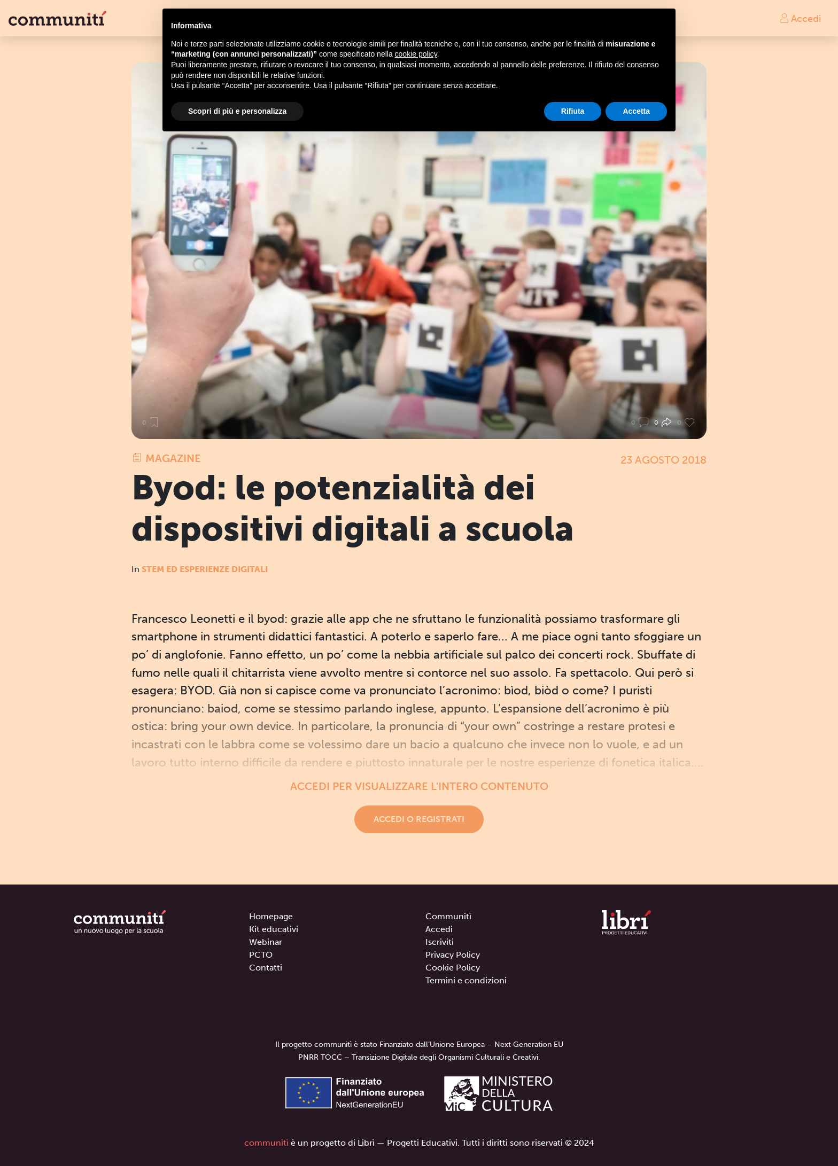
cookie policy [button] (416, 54)
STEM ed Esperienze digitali (205, 569)
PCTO (261, 955)
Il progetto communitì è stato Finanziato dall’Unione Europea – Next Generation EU (419, 1044)
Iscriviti (439, 942)
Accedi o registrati (419, 819)
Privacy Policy (452, 955)
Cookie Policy (452, 967)
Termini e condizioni (466, 980)
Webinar (265, 942)
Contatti (265, 967)
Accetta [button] (636, 111)
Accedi (800, 18)
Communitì (448, 916)
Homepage (271, 916)
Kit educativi (273, 929)
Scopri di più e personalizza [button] (237, 111)
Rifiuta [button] (573, 111)
